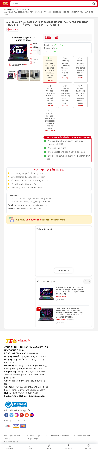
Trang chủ (9, 10)
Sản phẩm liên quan (46, 281)
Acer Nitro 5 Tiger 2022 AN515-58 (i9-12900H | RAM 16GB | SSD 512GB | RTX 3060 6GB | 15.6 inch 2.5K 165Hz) (70, 290)
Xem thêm (64, 270)
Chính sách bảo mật (81, 435)
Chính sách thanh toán (59, 435)
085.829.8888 (33, 219)
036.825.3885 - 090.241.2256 (28, 208)
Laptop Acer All (23, 10)
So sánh (13, 29)
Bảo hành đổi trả (11, 442)
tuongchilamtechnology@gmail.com (31, 205)
